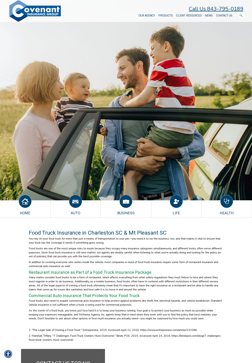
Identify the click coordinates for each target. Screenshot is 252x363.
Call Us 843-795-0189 (216, 8)
